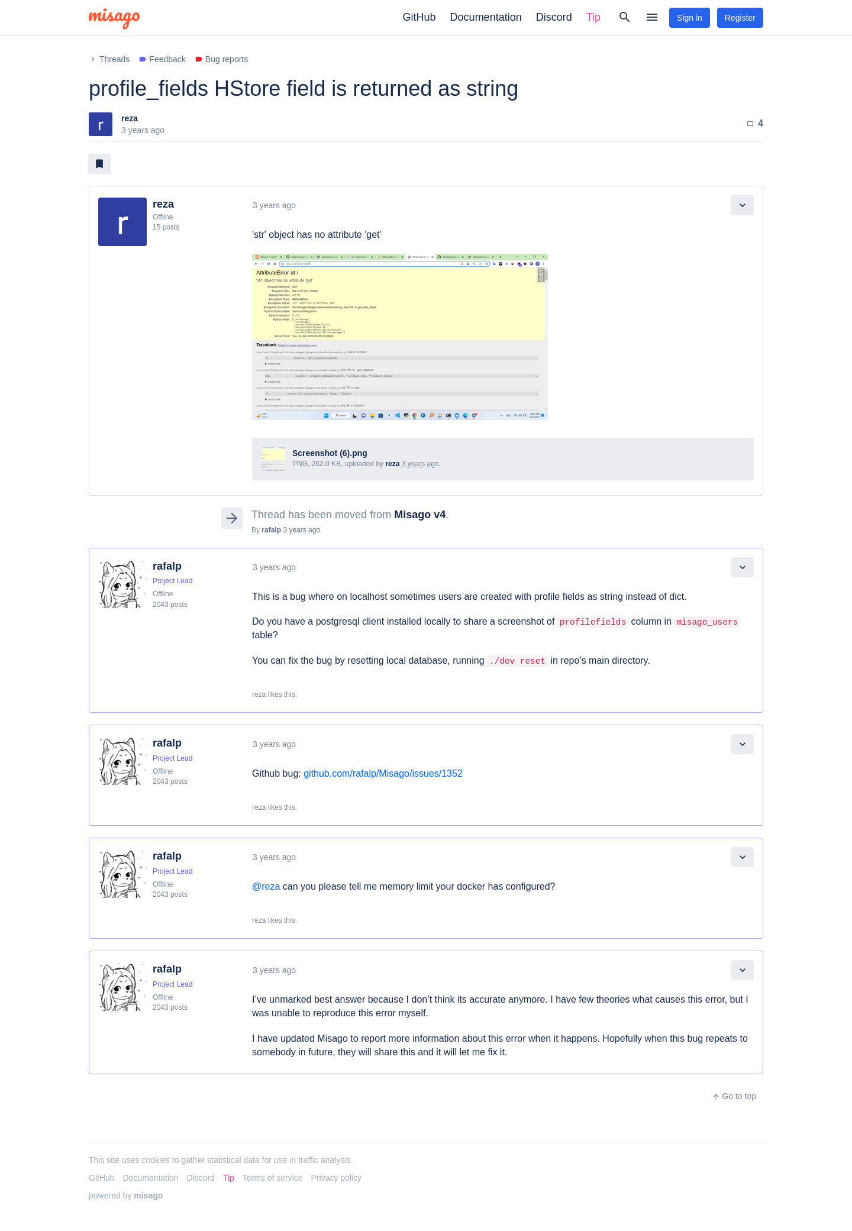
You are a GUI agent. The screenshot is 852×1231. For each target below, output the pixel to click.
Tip (593, 17)
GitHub (419, 17)
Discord (554, 17)
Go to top (734, 1096)
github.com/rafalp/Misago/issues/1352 (383, 773)
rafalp (271, 530)
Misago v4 (420, 515)
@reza (266, 886)
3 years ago (274, 205)
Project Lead (172, 581)
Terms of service (273, 1177)
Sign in (689, 17)
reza (129, 118)
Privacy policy (336, 1177)
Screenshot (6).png (329, 453)
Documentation (486, 17)
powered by (126, 1195)
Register (740, 17)
